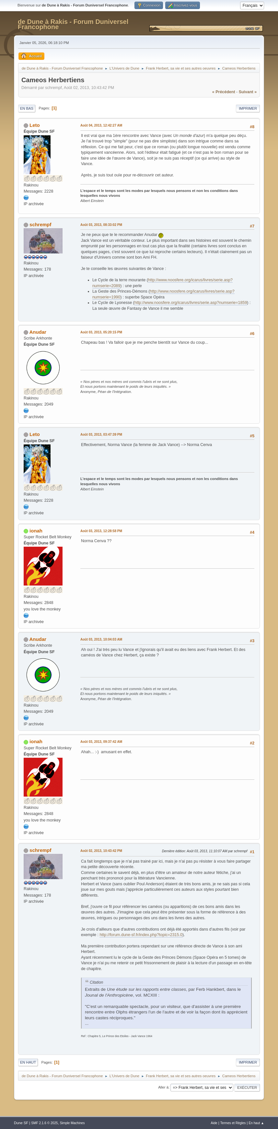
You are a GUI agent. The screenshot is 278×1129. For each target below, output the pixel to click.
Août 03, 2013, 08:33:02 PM (101, 225)
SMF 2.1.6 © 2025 (44, 1123)
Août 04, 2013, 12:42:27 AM (101, 125)
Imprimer (248, 108)
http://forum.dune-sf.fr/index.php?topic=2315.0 (140, 935)
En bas (26, 108)
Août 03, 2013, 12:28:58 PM (101, 531)
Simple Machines (72, 1123)
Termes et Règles (233, 1123)
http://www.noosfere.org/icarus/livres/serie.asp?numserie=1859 (190, 302)
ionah (35, 530)
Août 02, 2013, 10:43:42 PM (101, 851)
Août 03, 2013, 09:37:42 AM (101, 741)
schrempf (40, 224)
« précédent (223, 92)
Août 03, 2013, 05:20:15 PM (101, 332)
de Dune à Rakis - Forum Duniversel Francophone (73, 24)
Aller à (163, 1087)
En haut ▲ (256, 1123)
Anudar (37, 332)
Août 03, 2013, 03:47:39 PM (101, 434)
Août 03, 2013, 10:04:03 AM (101, 639)
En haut (28, 1062)
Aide (214, 1123)
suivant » (248, 92)
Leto (34, 125)
